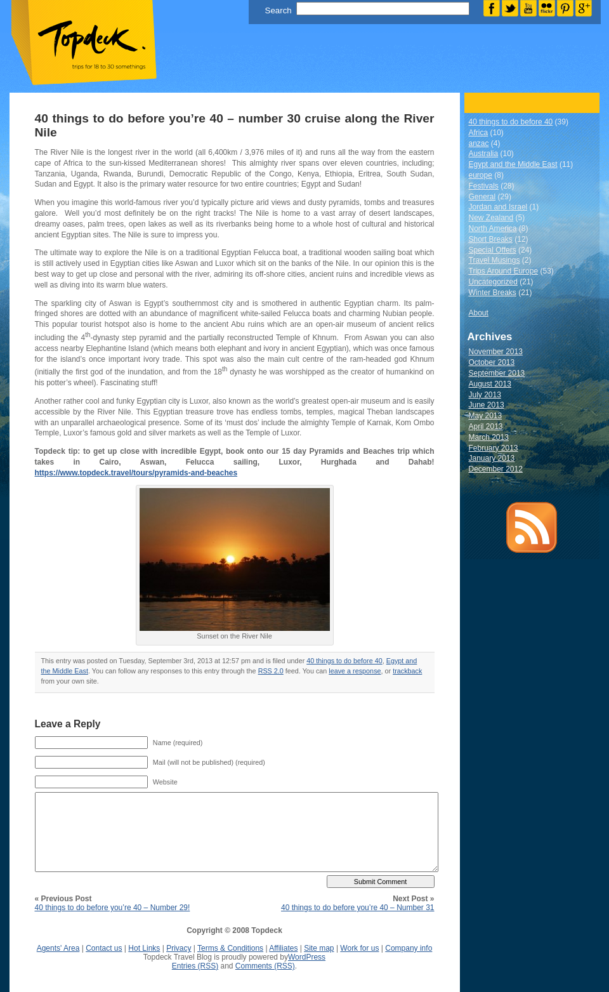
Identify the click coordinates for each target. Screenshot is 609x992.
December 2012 (496, 469)
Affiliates (283, 948)
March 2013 (489, 437)
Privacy (178, 948)
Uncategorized (493, 281)
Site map (319, 948)
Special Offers (492, 250)
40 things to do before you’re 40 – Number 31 (358, 907)
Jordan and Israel (498, 206)
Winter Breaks (492, 292)
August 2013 (490, 384)
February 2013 (493, 448)
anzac (479, 143)
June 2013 (486, 404)
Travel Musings (494, 260)
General (482, 196)
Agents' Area (58, 948)
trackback (407, 671)
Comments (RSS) (265, 966)
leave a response (355, 671)
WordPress (306, 957)
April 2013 (486, 426)
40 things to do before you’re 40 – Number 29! (112, 907)
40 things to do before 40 (344, 661)
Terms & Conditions (230, 948)
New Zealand (491, 217)
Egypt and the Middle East (513, 164)
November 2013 (496, 351)
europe (480, 175)
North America (493, 228)
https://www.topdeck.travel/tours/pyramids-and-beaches (136, 472)
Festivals (484, 186)
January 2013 (492, 458)
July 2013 (485, 394)
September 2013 (497, 373)
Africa (478, 132)
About (478, 312)
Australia (484, 153)
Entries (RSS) (195, 966)
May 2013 (485, 415)
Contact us (104, 948)
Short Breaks (491, 239)
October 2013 (492, 362)
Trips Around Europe (504, 271)
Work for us (359, 948)
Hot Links (144, 948)
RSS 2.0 (271, 671)
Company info (408, 948)
